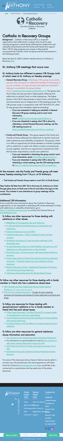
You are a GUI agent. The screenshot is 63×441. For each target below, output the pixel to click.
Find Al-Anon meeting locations (17, 292)
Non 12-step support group (21, 289)
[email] (46, 428)
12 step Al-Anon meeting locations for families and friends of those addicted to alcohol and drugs (32, 295)
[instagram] (52, 428)
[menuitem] (39, 5)
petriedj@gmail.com (8, 212)
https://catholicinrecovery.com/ (13, 210)
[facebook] (49, 428)
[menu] (3, 6)
